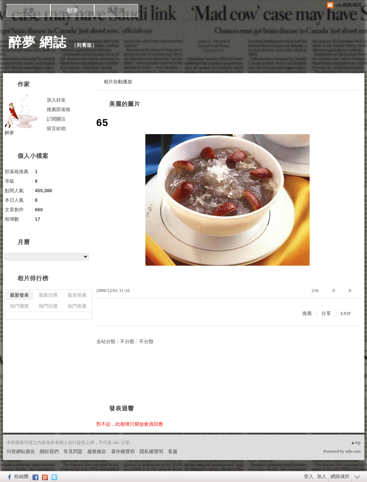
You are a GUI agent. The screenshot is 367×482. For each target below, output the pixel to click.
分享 (326, 313)
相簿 (72, 10)
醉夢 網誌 (37, 42)
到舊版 (84, 45)
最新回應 (48, 295)
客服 (172, 451)
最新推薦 (77, 295)
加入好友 (56, 100)
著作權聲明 (123, 451)
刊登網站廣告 (21, 451)
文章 (28, 10)
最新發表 (19, 295)
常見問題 (73, 451)
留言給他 (56, 128)
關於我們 (49, 451)
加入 (321, 476)
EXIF (346, 313)
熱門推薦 (77, 306)
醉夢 (9, 133)
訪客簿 (116, 10)
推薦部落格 (58, 109)
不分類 (127, 341)
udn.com (353, 451)
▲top (355, 442)
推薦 (307, 313)
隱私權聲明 (151, 451)
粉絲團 (21, 476)
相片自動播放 (118, 81)
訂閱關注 (56, 119)
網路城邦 (339, 476)
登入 (308, 476)
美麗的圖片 (124, 104)
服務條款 (96, 451)
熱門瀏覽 (19, 306)
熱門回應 (48, 306)
